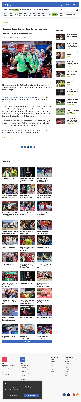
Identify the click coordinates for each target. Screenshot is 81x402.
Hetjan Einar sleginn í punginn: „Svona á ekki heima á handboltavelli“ (8, 319)
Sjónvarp (53, 369)
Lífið (52, 365)
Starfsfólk (22, 375)
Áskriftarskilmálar (24, 373)
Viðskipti (53, 361)
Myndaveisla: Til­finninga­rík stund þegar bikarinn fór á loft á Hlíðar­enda (27, 249)
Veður (66, 367)
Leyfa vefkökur (31, 395)
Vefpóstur (22, 379)
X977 (66, 373)
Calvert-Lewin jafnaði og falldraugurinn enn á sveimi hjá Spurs (73, 101)
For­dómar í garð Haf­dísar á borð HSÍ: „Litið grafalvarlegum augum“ (27, 302)
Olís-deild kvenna (7, 137)
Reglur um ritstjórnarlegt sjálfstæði (8, 366)
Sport (52, 363)
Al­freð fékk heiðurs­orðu (8, 178)
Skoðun (53, 367)
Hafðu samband (24, 369)
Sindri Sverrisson (6, 37)
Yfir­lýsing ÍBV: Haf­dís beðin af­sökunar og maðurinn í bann (9, 302)
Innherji (67, 359)
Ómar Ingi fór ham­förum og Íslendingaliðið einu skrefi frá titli (27, 180)
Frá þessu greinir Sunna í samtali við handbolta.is (18, 97)
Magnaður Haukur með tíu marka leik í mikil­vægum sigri (44, 266)
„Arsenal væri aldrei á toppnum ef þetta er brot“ (72, 91)
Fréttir (52, 359)
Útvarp (52, 371)
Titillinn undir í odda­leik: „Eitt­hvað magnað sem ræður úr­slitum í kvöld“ (43, 285)
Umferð (22, 377)
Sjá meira (27, 341)
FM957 (67, 371)
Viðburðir (67, 365)
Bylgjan (67, 369)
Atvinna (67, 363)
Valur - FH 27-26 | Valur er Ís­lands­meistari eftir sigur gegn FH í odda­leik (10, 285)
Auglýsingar (23, 367)
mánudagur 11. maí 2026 (69, 5)
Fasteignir (67, 361)
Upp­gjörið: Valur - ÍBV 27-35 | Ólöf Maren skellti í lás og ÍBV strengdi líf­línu (10, 214)
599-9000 (6, 375)
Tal (66, 375)
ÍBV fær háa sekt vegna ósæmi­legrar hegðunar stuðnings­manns (43, 180)
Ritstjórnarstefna (24, 371)
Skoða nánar (8, 391)
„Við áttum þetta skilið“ (8, 264)
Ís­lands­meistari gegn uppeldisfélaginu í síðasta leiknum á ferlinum (26, 266)
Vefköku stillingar (13, 395)
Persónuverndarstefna (7, 369)
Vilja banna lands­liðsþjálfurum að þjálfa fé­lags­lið (26, 197)
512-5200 (25, 365)
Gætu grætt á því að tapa (8, 247)
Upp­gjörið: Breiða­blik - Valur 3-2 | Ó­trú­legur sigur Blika (73, 111)
